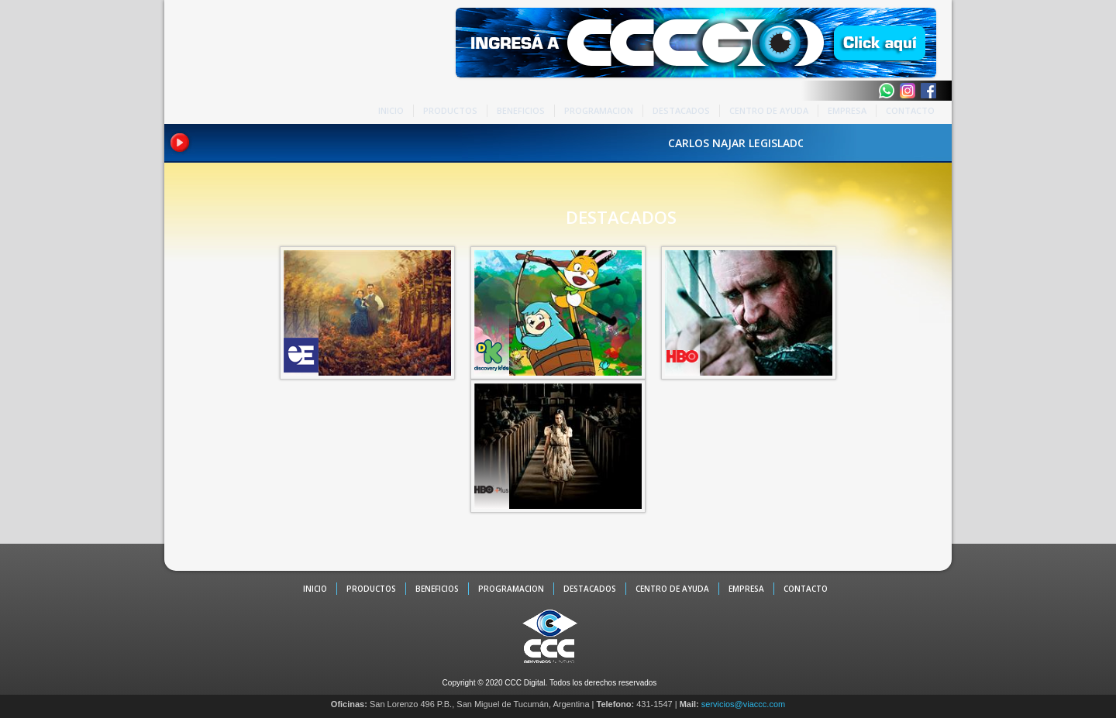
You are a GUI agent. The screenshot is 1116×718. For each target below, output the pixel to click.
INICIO (391, 110)
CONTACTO (910, 110)
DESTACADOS (681, 110)
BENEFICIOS (521, 110)
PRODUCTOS (450, 110)
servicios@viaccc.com (743, 704)
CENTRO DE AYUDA (768, 110)
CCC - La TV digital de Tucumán (230, 63)
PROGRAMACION (598, 110)
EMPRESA (847, 110)
